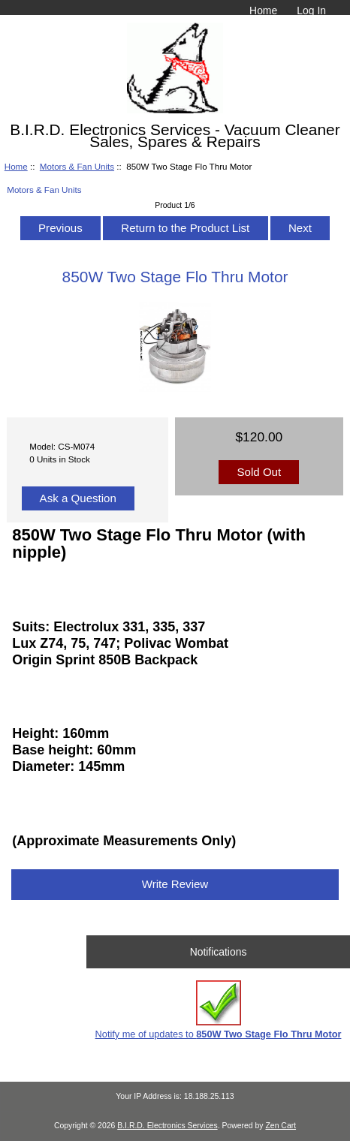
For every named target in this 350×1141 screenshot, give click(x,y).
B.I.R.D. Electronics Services (167, 1125)
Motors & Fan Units (77, 166)
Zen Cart (280, 1125)
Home (263, 11)
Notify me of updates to (218, 1010)
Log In (311, 11)
